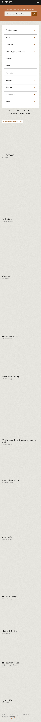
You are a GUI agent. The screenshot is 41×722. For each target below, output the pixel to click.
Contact (4, 718)
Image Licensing (14, 718)
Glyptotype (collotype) (12, 121)
